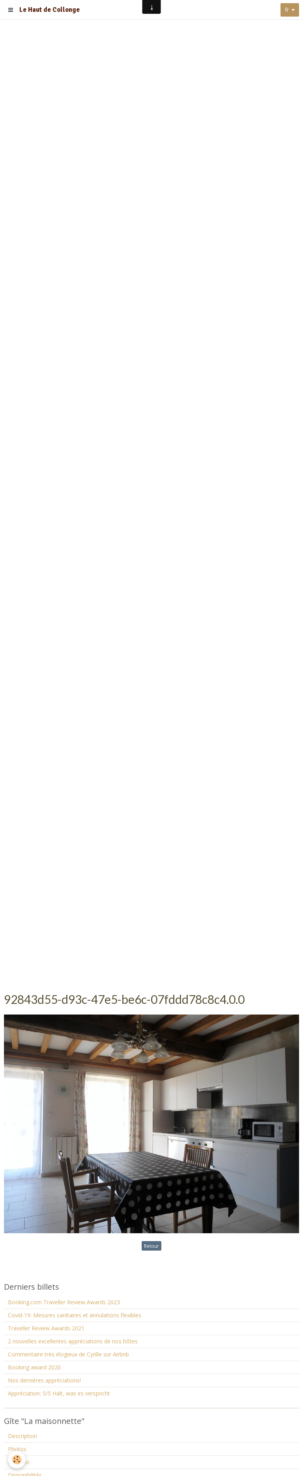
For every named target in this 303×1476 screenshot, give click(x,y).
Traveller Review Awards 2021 (46, 1328)
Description (22, 1436)
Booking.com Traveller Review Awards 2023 (64, 1302)
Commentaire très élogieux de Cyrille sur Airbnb (68, 1354)
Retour (151, 1246)
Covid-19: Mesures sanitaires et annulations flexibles (74, 1315)
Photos (17, 1449)
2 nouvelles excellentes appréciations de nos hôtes (73, 1341)
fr (287, 9)
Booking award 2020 (34, 1367)
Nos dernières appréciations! (44, 1380)
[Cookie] (17, 1459)
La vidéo (19, 1462)
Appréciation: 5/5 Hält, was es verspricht (59, 1393)
